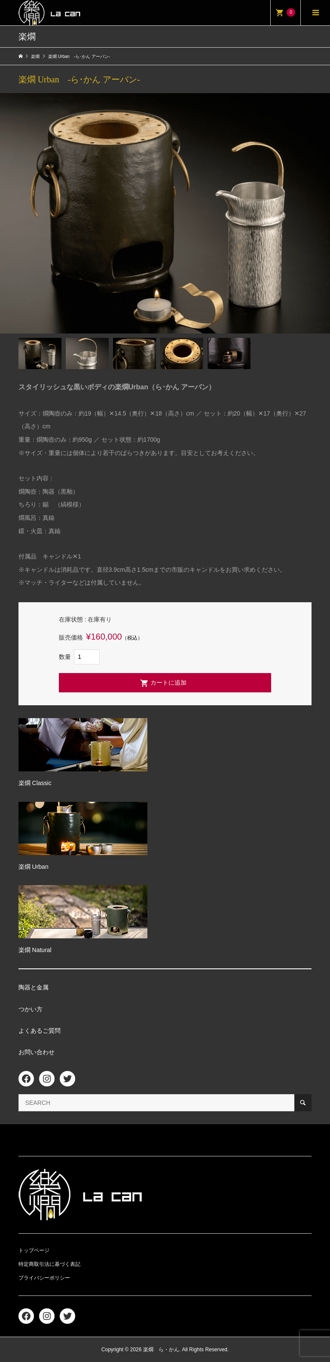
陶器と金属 (33, 987)
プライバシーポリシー (44, 1278)
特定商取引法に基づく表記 (49, 1264)
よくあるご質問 (39, 1030)
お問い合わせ (36, 1052)
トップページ (33, 1250)
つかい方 (30, 1009)
